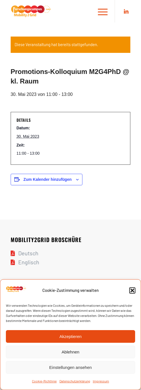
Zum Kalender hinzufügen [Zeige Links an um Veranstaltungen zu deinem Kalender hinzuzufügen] (48, 179)
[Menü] (100, 11)
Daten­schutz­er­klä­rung (74, 381)
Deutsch (28, 253)
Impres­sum (101, 381)
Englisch (28, 262)
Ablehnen (70, 352)
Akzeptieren (70, 336)
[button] (132, 290)
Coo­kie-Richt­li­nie (44, 381)
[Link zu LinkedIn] (126, 11)
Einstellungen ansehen (70, 367)
